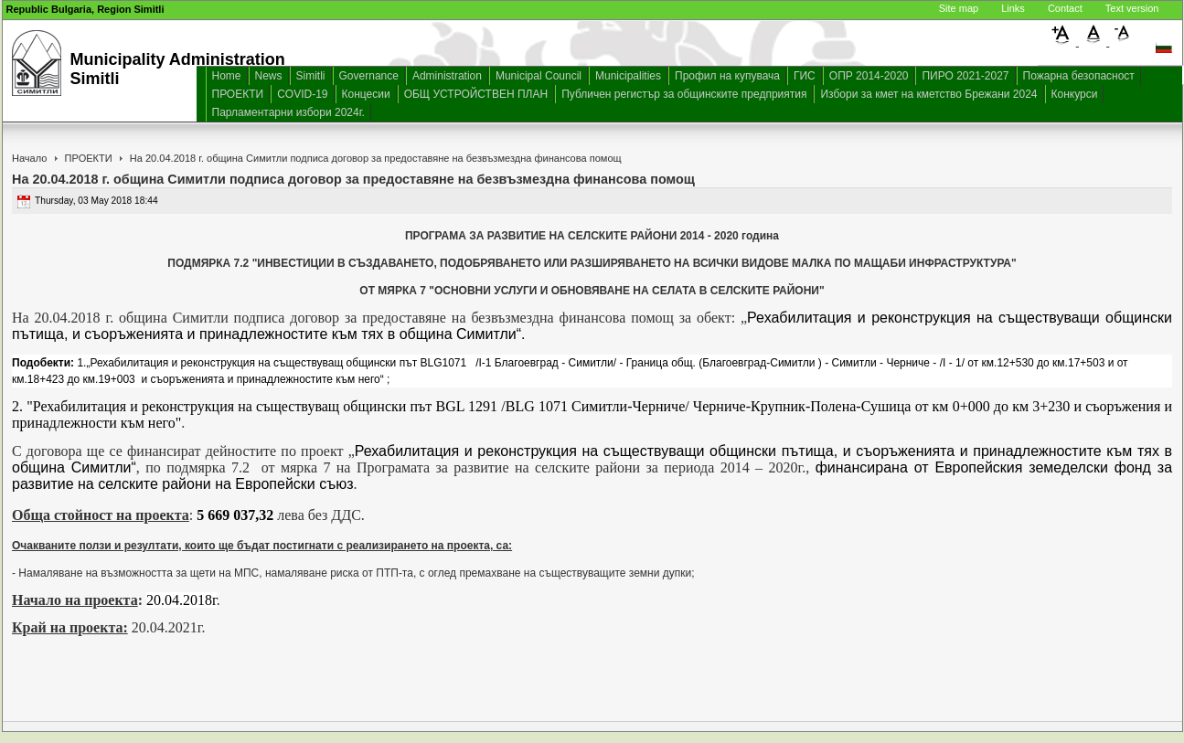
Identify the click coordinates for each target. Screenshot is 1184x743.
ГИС (805, 75)
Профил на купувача (727, 75)
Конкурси (1074, 94)
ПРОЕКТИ (238, 94)
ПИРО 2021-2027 (965, 75)
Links (1013, 8)
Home (226, 75)
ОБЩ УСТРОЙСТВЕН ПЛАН (476, 94)
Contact (1065, 8)
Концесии (366, 94)
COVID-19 (302, 94)
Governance (369, 75)
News (269, 75)
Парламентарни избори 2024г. (288, 112)
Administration (447, 75)
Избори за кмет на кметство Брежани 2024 (928, 94)
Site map (958, 8)
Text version (1132, 8)
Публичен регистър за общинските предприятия (683, 94)
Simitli (310, 75)
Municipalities (628, 75)
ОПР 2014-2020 (869, 75)
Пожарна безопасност (1079, 75)
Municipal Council (538, 75)
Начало (29, 158)
